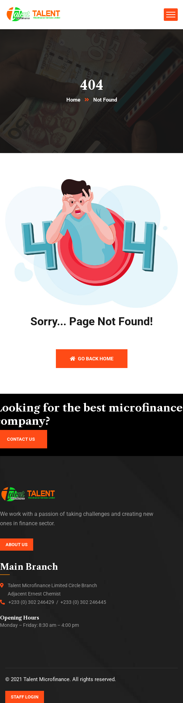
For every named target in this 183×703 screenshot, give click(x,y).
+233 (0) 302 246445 (83, 602)
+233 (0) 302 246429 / (34, 602)
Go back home (92, 358)
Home (73, 100)
